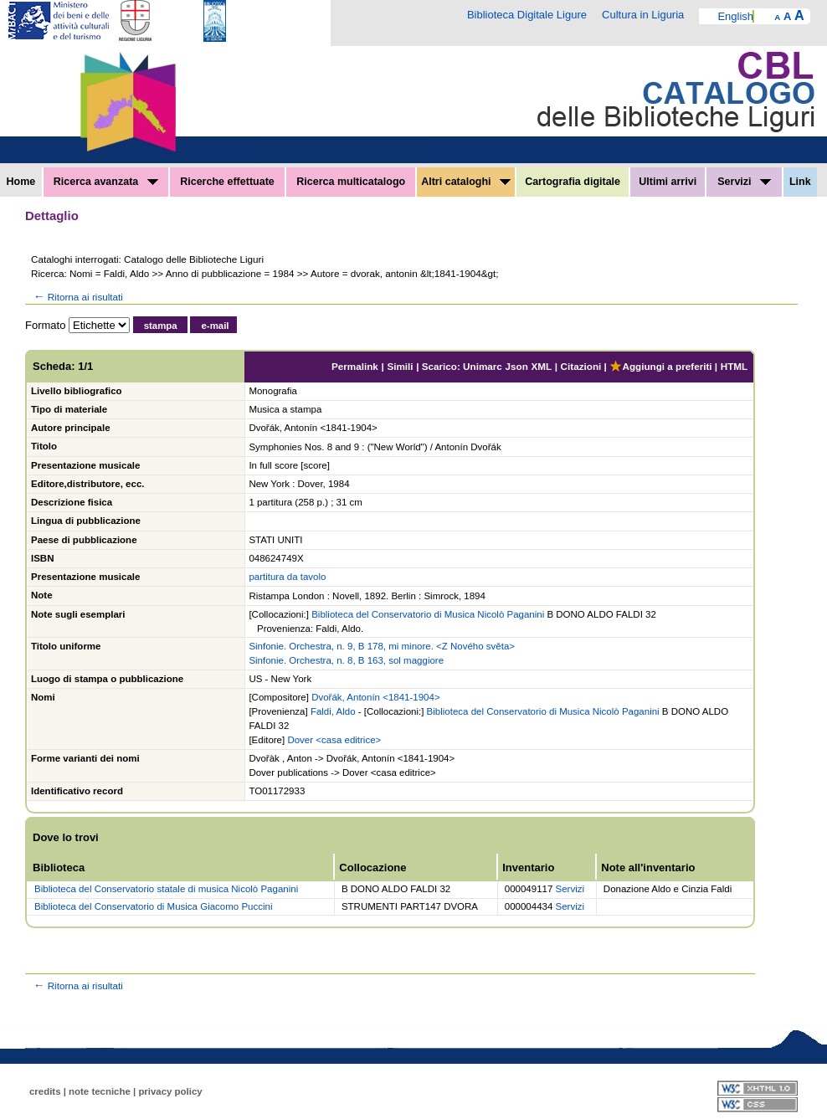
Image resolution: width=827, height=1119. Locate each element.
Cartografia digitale (572, 181)
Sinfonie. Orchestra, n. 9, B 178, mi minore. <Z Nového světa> (382, 646)
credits (45, 1091)
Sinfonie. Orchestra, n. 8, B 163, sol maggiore (346, 660)
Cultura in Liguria (643, 14)
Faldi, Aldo (333, 711)
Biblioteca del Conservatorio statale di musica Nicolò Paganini (166, 889)
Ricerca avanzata (106, 181)
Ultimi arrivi (667, 181)
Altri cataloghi (466, 181)
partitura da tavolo (287, 577)
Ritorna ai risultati (77, 296)
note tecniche (100, 1091)
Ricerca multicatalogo (350, 181)
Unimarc (482, 366)
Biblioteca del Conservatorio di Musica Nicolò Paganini (427, 614)
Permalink (354, 366)
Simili (400, 366)
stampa (160, 326)
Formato (45, 325)
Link (800, 181)
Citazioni (581, 366)
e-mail (215, 326)
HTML (734, 366)
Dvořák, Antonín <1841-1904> (375, 697)
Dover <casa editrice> (334, 740)
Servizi (744, 181)
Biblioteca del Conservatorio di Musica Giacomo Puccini (153, 906)
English (735, 16)
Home (21, 181)
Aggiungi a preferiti (660, 366)
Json (517, 366)
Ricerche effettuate (227, 181)
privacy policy (170, 1091)
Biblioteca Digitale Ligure (527, 14)
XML (541, 366)
